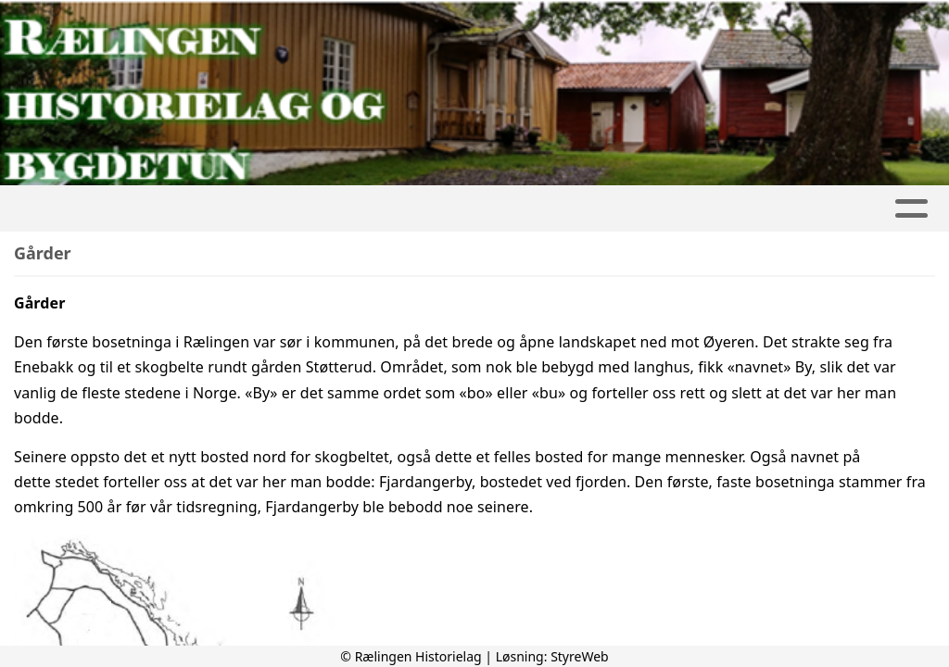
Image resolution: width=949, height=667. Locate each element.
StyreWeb (579, 656)
